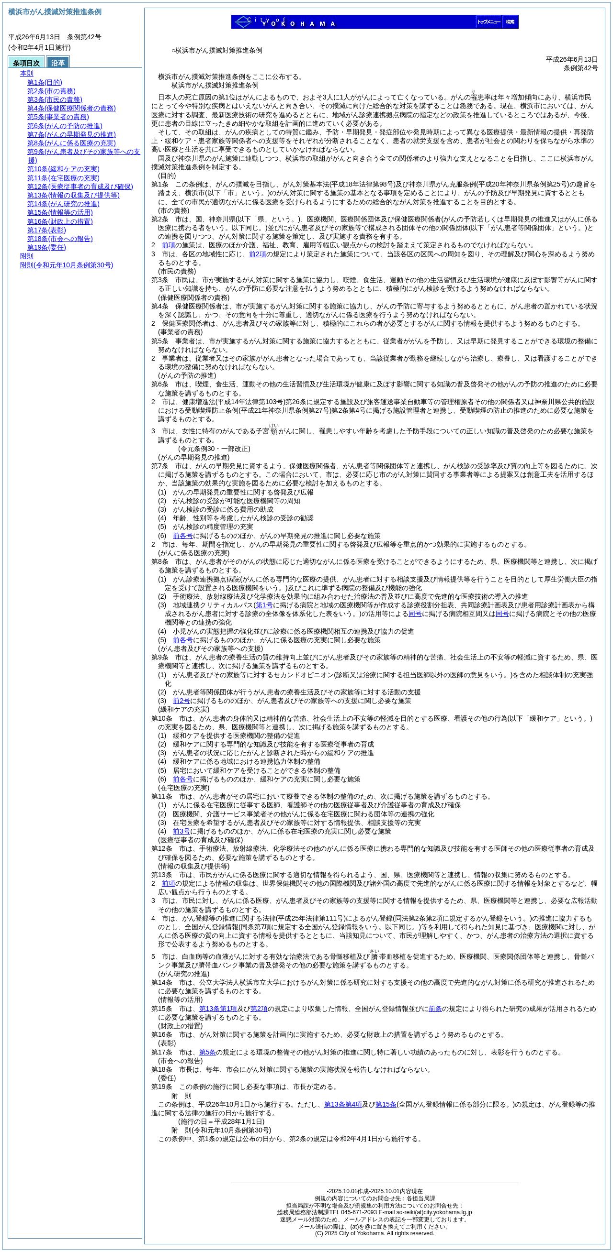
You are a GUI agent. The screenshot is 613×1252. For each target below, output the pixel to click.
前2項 (257, 254)
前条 (435, 1008)
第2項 (259, 1008)
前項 (168, 245)
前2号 (181, 700)
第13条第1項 (218, 1008)
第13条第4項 (343, 1104)
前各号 (183, 535)
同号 (415, 613)
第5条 (207, 1052)
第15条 (386, 1104)
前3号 (181, 831)
